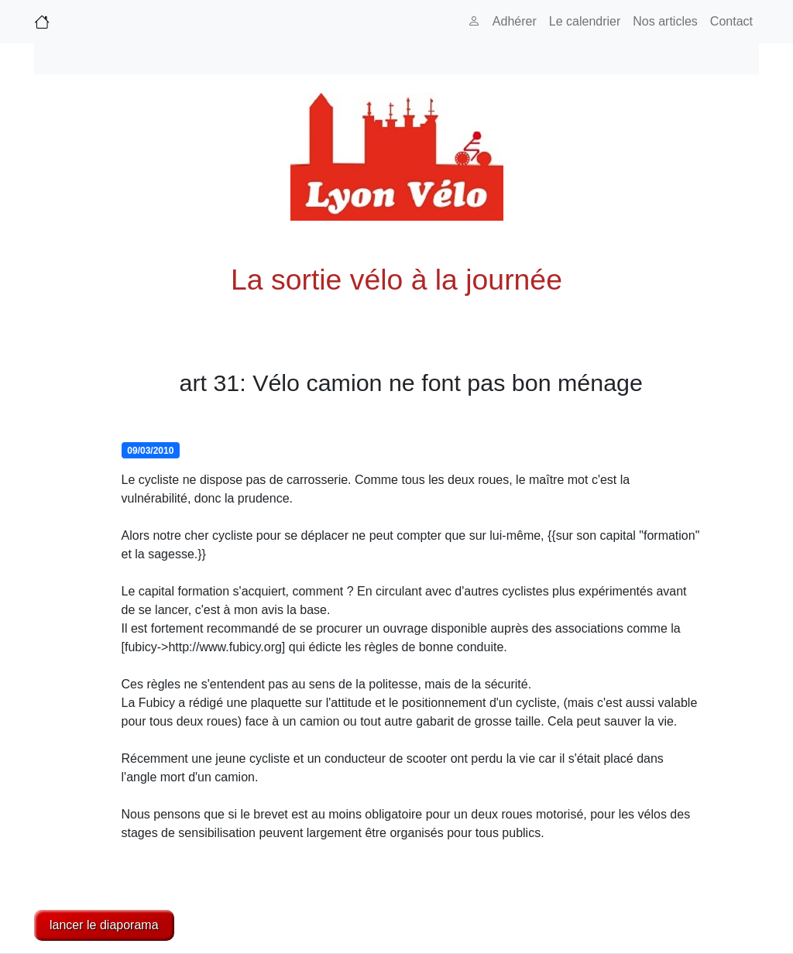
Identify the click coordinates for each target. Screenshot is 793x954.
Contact (731, 21)
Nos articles (665, 21)
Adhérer (515, 21)
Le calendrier (585, 21)
